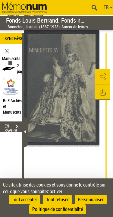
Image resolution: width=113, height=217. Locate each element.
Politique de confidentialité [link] (57, 209)
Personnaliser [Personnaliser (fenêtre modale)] (91, 199)
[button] (102, 76)
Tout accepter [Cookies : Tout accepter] (24, 199)
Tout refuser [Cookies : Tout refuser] (57, 199)
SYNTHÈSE (13, 38)
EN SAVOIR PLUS (13, 127)
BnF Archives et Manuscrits (14, 106)
